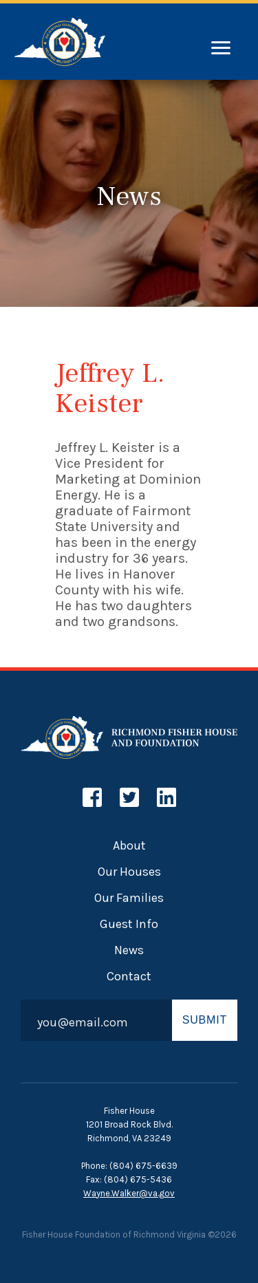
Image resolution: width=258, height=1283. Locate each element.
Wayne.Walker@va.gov (129, 1193)
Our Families (129, 898)
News (129, 950)
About (129, 845)
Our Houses (129, 871)
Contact (129, 976)
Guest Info (129, 924)
